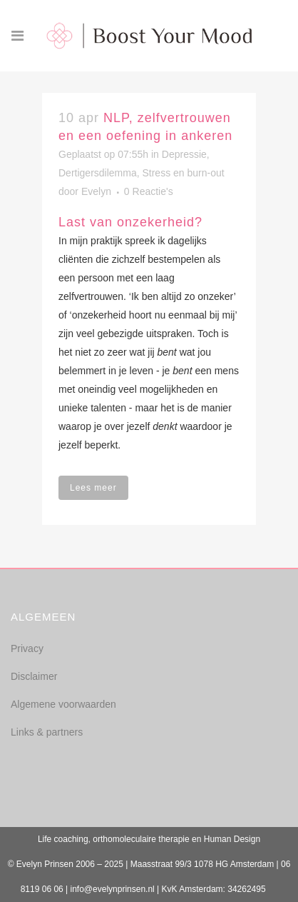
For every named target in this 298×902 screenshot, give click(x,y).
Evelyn (96, 191)
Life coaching (63, 839)
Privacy (27, 648)
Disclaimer (34, 676)
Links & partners (47, 732)
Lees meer (93, 488)
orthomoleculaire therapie (141, 839)
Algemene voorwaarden (63, 704)
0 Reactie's (148, 191)
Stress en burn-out (183, 173)
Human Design (232, 839)
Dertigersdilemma (97, 173)
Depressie (184, 154)
